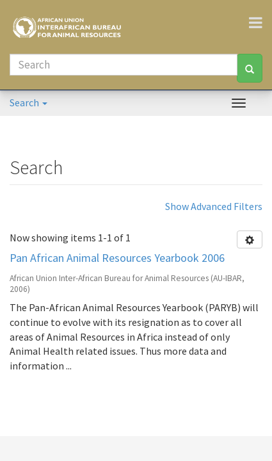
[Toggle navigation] (260, 22)
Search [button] (28, 102)
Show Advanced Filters (213, 206)
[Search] (123, 65)
